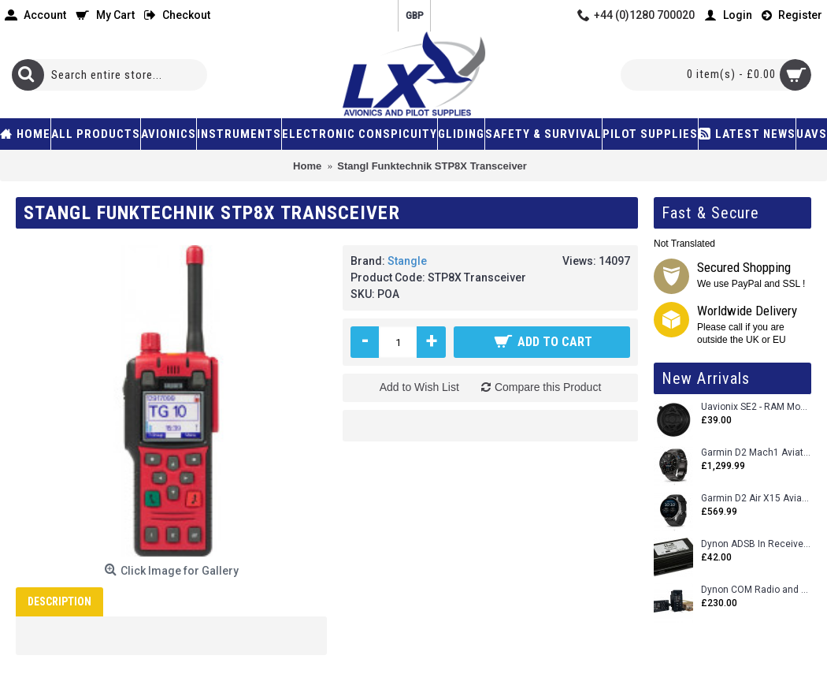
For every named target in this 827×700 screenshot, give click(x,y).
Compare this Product (548, 387)
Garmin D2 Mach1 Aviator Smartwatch (756, 453)
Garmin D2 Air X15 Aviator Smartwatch (756, 498)
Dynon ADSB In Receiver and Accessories (756, 544)
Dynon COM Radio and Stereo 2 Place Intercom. (756, 590)
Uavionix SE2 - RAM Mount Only (756, 407)
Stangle (407, 261)
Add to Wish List (419, 387)
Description (59, 601)
